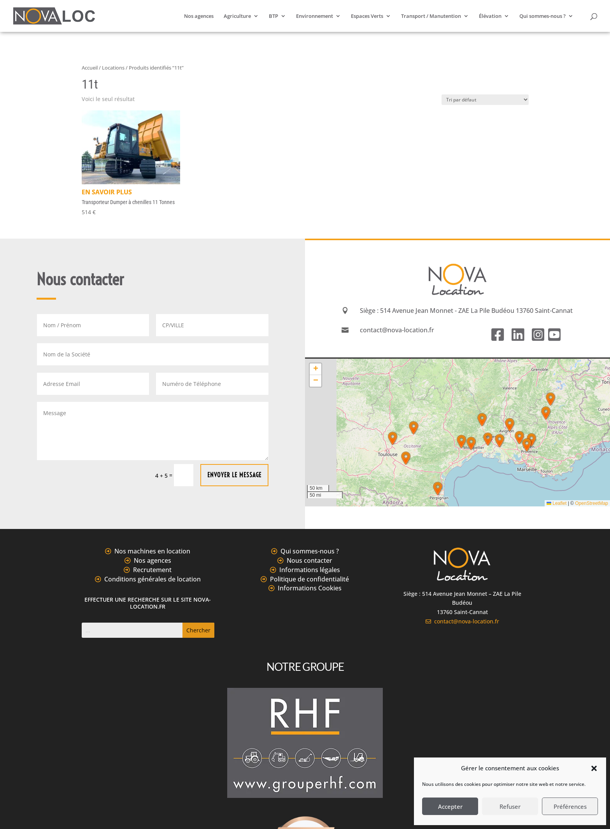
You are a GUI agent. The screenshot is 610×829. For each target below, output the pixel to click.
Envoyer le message (234, 475)
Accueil (90, 67)
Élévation (490, 16)
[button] (594, 768)
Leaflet (556, 503)
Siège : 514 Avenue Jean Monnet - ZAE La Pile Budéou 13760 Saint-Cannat (466, 310)
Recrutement (152, 569)
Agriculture (237, 16)
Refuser (510, 806)
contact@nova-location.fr (462, 621)
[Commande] (485, 99)
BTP (273, 16)
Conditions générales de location (152, 579)
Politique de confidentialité (309, 579)
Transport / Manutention (431, 16)
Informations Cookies (310, 588)
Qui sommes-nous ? (542, 16)
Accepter (450, 806)
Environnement (314, 16)
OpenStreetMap (591, 503)
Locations (113, 67)
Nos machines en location (152, 551)
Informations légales (309, 569)
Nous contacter (309, 560)
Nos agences (199, 16)
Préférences (570, 806)
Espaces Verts (367, 16)
